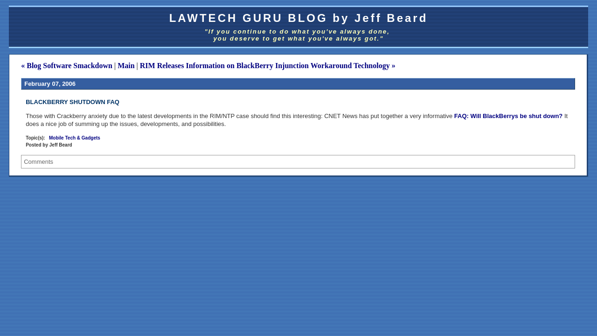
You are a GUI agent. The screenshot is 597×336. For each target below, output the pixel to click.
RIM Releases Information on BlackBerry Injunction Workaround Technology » (268, 66)
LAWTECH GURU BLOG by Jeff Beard (298, 18)
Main (126, 66)
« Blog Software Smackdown (66, 66)
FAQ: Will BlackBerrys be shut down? (508, 115)
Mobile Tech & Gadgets (74, 137)
